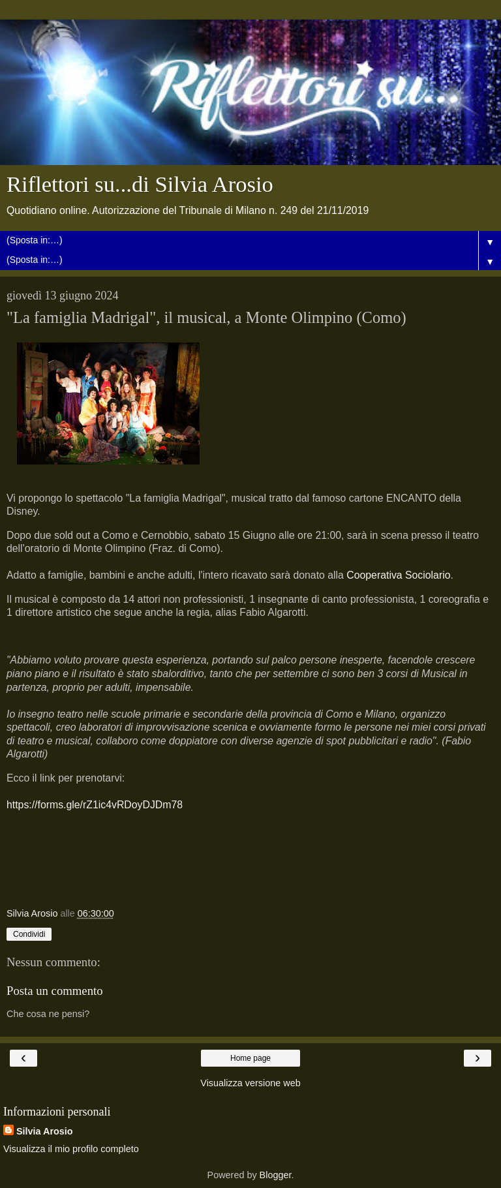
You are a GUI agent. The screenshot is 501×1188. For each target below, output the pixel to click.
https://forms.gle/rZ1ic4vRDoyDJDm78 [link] (95, 804)
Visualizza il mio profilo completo (71, 1149)
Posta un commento (55, 991)
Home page (250, 1058)
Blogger (276, 1175)
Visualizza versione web (250, 1083)
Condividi (29, 934)
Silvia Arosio (44, 1131)
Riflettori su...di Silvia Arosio (140, 184)
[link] (398, 575)
